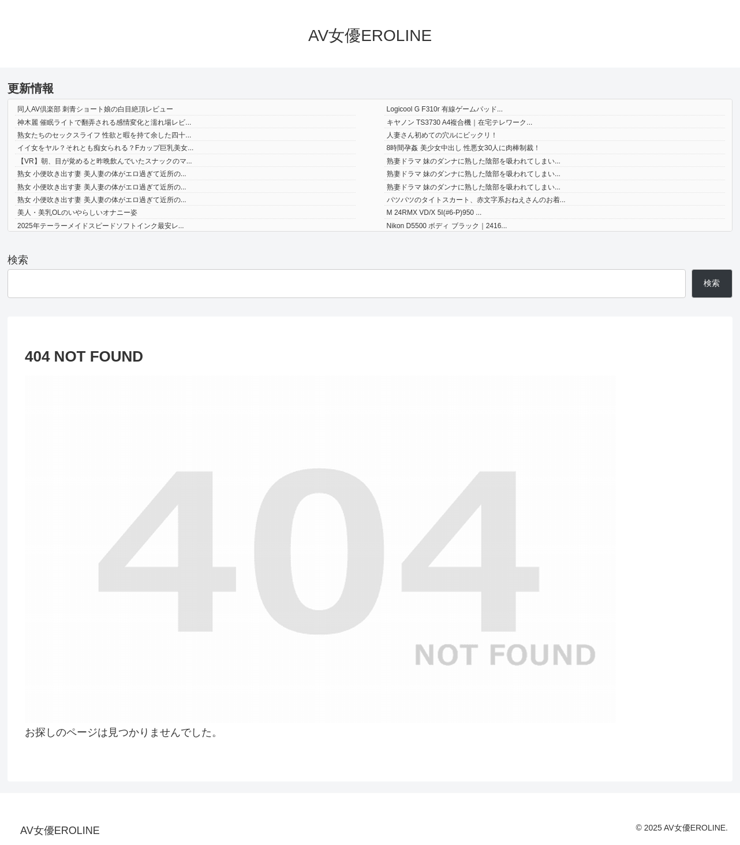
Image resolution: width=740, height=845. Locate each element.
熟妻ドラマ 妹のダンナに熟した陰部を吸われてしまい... (473, 161)
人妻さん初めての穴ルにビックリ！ (442, 135)
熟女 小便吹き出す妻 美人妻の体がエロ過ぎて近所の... (101, 174)
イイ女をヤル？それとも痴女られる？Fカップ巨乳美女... (105, 148)
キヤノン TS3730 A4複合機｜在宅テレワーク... (460, 122)
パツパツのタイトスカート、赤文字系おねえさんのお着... (476, 200)
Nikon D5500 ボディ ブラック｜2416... (447, 226)
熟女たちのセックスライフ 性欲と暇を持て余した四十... (104, 135)
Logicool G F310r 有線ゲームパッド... (445, 109)
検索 (18, 260)
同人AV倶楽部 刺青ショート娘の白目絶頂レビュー (95, 109)
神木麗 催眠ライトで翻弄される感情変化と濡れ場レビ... (104, 122)
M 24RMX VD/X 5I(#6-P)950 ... (434, 213)
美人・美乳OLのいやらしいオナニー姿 (77, 213)
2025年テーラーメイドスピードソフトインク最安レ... (100, 226)
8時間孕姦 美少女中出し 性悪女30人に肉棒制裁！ (464, 148)
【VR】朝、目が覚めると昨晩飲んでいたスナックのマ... (104, 161)
